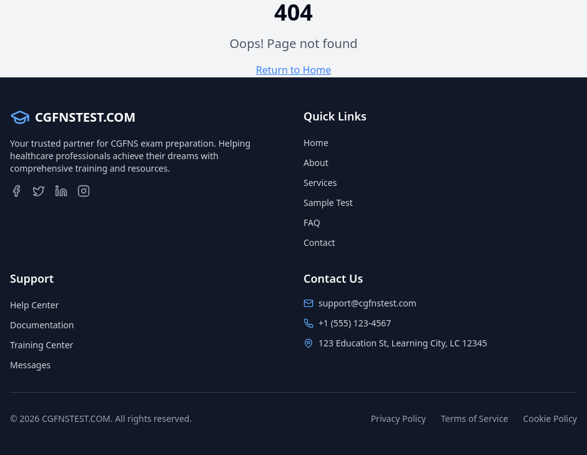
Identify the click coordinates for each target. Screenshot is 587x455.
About (315, 163)
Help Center (34, 305)
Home (315, 143)
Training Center (41, 345)
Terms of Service (474, 418)
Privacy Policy (398, 418)
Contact (319, 242)
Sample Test (328, 202)
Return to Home (293, 70)
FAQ (311, 222)
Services (320, 182)
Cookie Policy (550, 418)
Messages (30, 365)
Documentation (42, 325)
